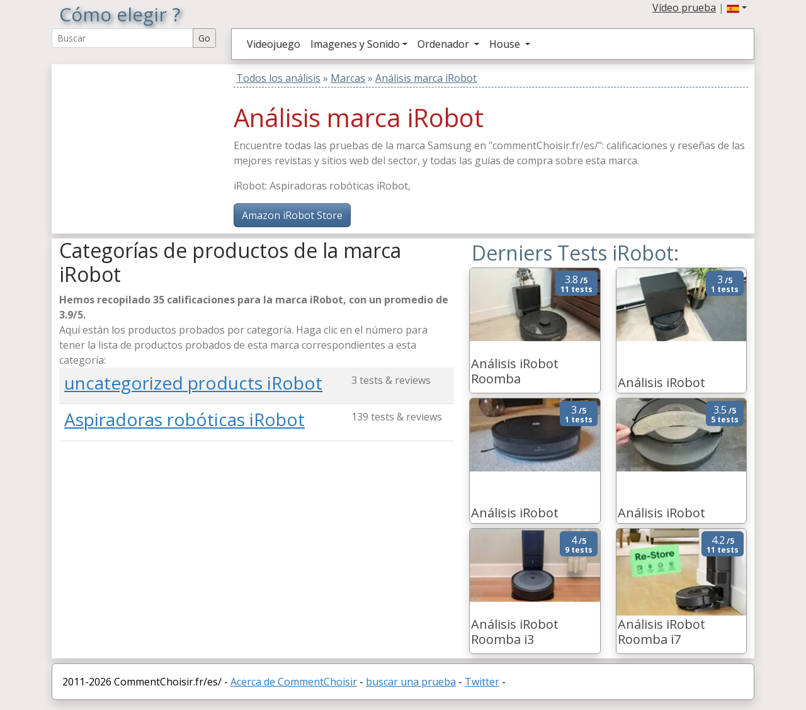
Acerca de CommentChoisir (293, 682)
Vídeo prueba (684, 7)
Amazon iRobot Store (292, 215)
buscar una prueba (411, 682)
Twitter (482, 682)
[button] (737, 7)
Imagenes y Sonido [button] (355, 44)
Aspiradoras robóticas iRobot (184, 419)
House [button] (506, 44)
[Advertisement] (138, 143)
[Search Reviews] (122, 38)
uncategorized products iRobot (193, 383)
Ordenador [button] (444, 44)
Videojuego (273, 44)
